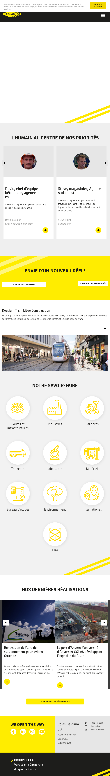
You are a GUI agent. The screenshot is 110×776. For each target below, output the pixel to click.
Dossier (26, 310)
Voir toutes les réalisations (55, 701)
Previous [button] (5, 163)
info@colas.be (96, 726)
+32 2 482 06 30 (97, 723)
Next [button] (105, 163)
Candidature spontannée (93, 283)
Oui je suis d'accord (97, 5)
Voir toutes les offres (24, 284)
